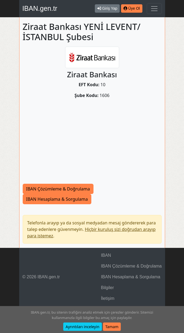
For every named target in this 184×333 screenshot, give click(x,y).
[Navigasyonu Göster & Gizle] (154, 8)
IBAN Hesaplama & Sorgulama (57, 199)
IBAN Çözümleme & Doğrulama (58, 189)
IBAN (106, 255)
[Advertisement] (92, 143)
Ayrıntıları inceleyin (82, 326)
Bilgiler (107, 287)
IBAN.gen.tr (39, 8)
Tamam (112, 326)
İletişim (108, 298)
